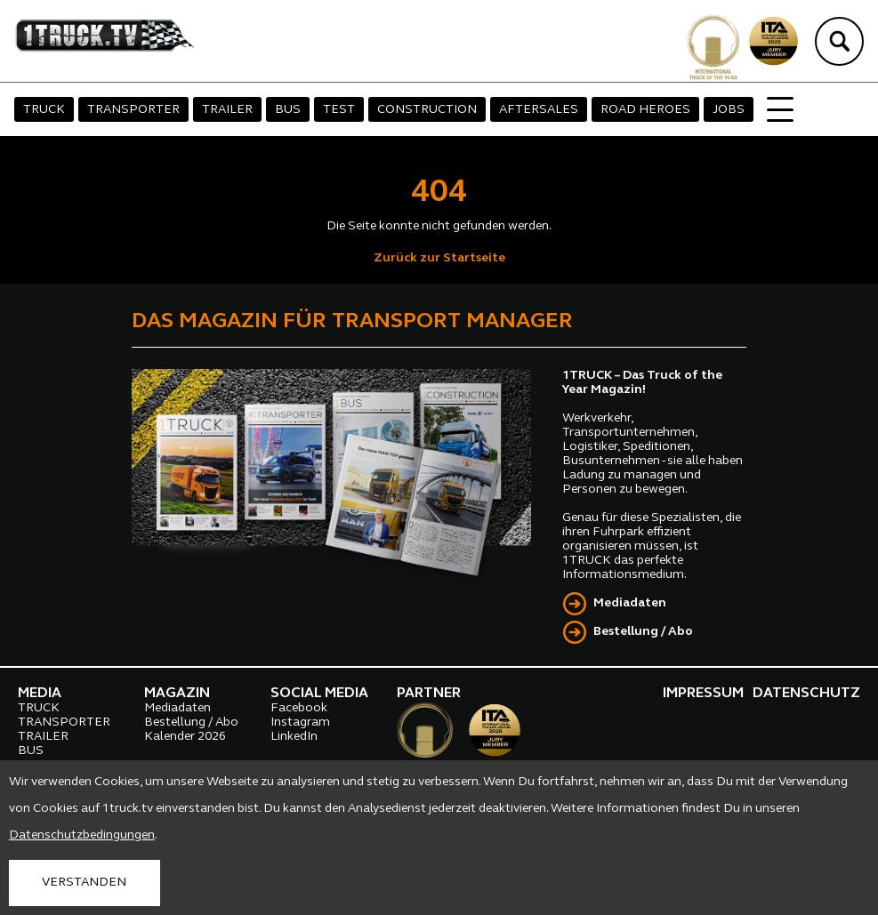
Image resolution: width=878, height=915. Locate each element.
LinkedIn (294, 736)
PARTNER (429, 693)
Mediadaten (629, 603)
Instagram (300, 722)
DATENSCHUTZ (806, 693)
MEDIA (39, 693)
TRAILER (227, 109)
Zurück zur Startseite (439, 258)
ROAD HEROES (645, 109)
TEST (339, 109)
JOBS (729, 109)
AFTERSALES (538, 109)
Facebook (298, 708)
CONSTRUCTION (427, 109)
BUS (288, 109)
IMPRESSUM (703, 693)
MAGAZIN (177, 693)
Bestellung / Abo (643, 631)
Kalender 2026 (185, 736)
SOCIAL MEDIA (319, 693)
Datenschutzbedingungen (82, 835)
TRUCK (44, 109)
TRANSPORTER (133, 109)
